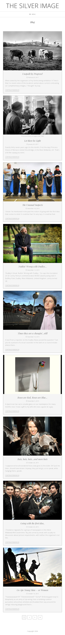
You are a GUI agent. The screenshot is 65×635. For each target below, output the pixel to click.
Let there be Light (32, 140)
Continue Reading (12, 90)
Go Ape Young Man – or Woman (32, 590)
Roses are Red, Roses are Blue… (32, 397)
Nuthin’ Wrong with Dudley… (32, 266)
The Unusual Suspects (32, 204)
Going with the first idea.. (32, 523)
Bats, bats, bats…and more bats (32, 459)
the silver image (32, 6)
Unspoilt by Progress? (32, 73)
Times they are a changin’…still (32, 333)
